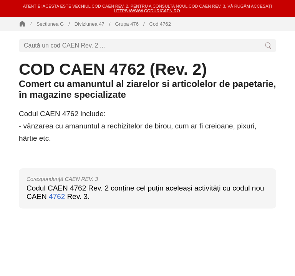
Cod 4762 (160, 24)
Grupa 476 (126, 24)
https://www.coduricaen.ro (147, 10)
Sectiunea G (50, 24)
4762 (57, 196)
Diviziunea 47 (89, 24)
